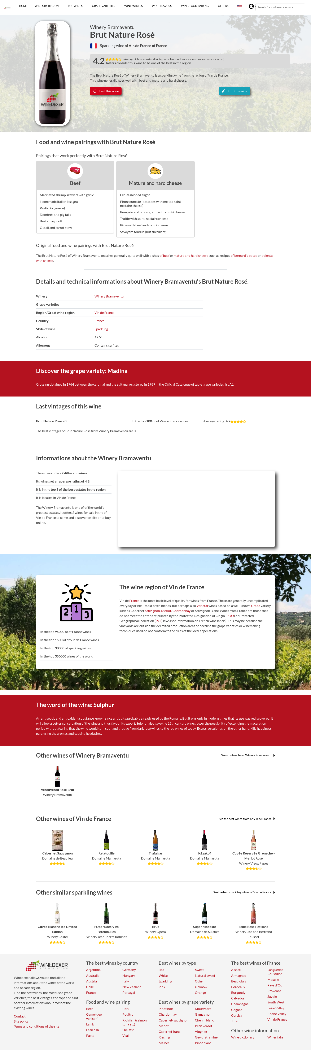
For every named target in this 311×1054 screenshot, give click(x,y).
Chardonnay (181, 611)
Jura (234, 1021)
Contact (20, 1016)
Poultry (127, 1014)
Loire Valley (275, 1008)
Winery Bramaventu (112, 27)
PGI (158, 621)
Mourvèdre (203, 1009)
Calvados (238, 998)
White (163, 975)
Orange (200, 992)
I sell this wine (106, 91)
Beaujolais (238, 981)
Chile (90, 987)
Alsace (236, 970)
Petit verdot (203, 1026)
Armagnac (238, 975)
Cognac (236, 1010)
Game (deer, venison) (94, 1016)
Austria (91, 981)
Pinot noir (166, 1009)
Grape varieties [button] (103, 6)
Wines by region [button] (47, 6)
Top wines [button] (75, 6)
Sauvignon (152, 611)
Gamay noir (203, 1014)
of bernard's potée (244, 255)
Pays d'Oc (274, 985)
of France (159, 45)
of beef (164, 255)
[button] (240, 6)
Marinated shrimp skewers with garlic (67, 195)
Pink (162, 987)
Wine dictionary (242, 1037)
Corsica (236, 1015)
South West (275, 1002)
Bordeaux (238, 987)
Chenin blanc (204, 1020)
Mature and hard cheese (155, 183)
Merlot (166, 611)
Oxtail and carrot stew (56, 228)
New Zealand (131, 987)
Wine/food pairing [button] (195, 6)
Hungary (128, 975)
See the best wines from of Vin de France (247, 819)
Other (199, 981)
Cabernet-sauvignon (173, 1020)
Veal (125, 1035)
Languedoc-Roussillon (275, 972)
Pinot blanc (203, 1043)
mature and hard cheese (191, 255)
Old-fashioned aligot (135, 195)
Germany (129, 970)
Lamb (90, 1024)
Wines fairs (275, 1037)
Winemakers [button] (133, 6)
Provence (274, 991)
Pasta (90, 1035)
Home (23, 6)
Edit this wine (234, 91)
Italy (125, 981)
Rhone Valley (276, 1014)
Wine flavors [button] (162, 6)
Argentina (93, 970)
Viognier (201, 1031)
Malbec (164, 1043)
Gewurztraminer (207, 1037)
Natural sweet (205, 975)
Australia (92, 975)
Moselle (273, 979)
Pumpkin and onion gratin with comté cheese (152, 212)
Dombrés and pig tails (55, 215)
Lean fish (92, 1030)
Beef (75, 183)
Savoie (272, 996)
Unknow (201, 987)
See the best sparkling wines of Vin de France (244, 892)
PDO (230, 616)
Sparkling (101, 329)
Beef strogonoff (51, 221)
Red (161, 970)
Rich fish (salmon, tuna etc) (134, 1022)
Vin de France (104, 312)
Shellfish (128, 1030)
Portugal (128, 992)
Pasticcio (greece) (52, 208)
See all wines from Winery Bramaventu (248, 755)
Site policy (21, 1021)
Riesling (164, 1037)
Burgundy (238, 992)
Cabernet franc (169, 1031)
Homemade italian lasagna (59, 201)
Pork (125, 1009)
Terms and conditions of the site (36, 1026)
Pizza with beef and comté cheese (144, 225)
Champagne (240, 1004)
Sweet (199, 970)
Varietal (202, 606)
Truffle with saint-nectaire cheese (144, 218)
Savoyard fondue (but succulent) (143, 232)
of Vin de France (138, 45)
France (99, 321)
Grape (255, 606)
